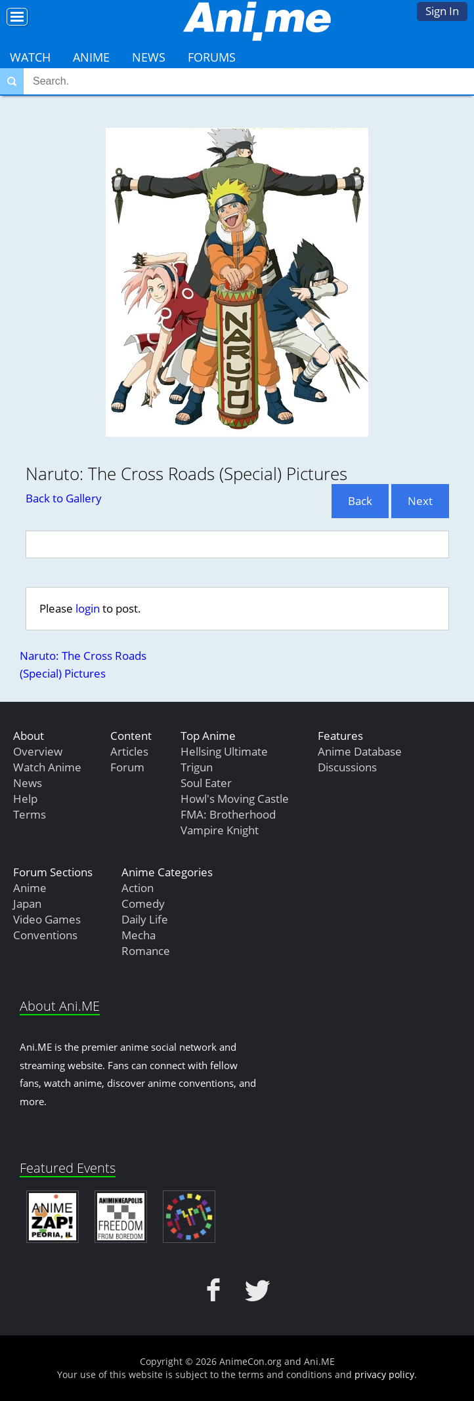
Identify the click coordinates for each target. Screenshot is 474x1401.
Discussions (347, 767)
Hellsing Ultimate (224, 751)
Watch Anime (47, 767)
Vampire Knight (220, 830)
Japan (27, 903)
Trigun (197, 767)
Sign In (442, 10)
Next (420, 500)
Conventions (45, 935)
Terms (29, 814)
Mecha (138, 935)
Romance (145, 950)
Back (360, 500)
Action (137, 887)
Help (25, 798)
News (148, 57)
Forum (127, 767)
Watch (30, 57)
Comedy (143, 903)
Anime (91, 57)
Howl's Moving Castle (235, 798)
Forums (212, 57)
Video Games (47, 919)
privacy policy (384, 1374)
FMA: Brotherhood (228, 814)
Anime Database (360, 751)
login (87, 608)
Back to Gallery (64, 498)
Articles (129, 751)
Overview (37, 751)
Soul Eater (206, 782)
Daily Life (144, 919)
